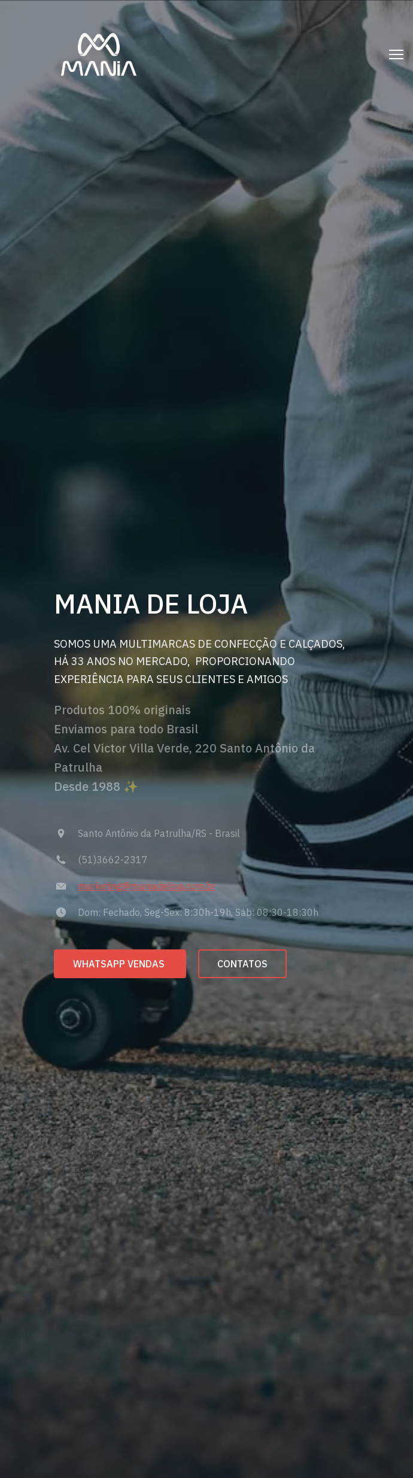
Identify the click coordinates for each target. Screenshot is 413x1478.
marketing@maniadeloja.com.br (146, 886)
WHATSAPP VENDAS (120, 964)
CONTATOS (242, 964)
